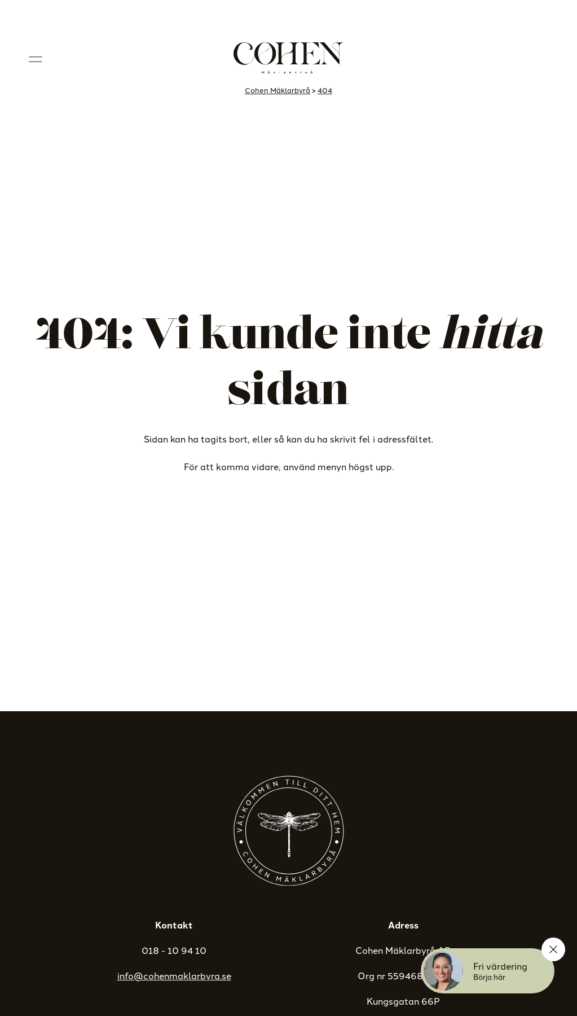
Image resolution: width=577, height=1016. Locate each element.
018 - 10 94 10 (174, 950)
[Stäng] (553, 949)
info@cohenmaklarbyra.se (174, 975)
